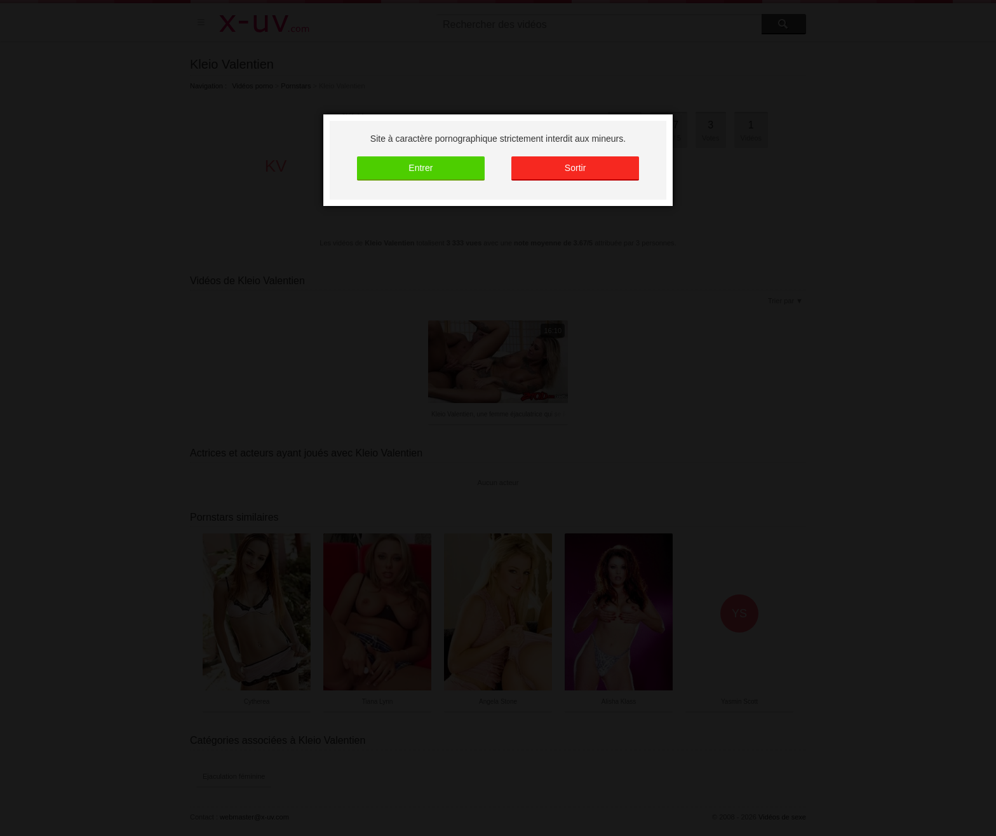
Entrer (420, 168)
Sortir (575, 168)
